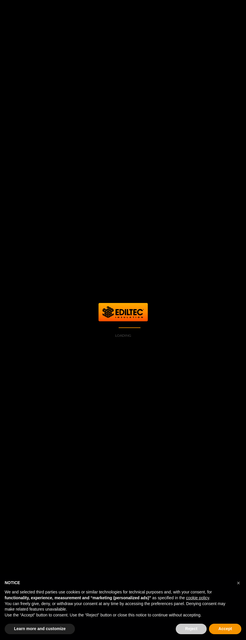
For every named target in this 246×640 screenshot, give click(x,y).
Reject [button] (191, 628)
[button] (238, 583)
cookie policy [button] (197, 597)
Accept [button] (225, 628)
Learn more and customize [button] (40, 628)
